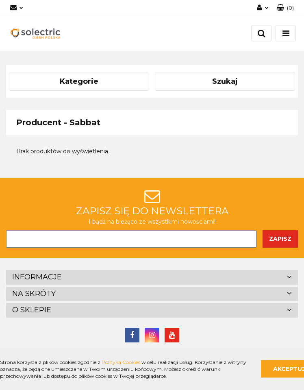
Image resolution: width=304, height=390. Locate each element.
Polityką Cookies (121, 362)
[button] (285, 8)
